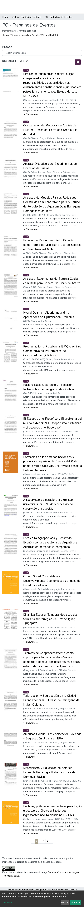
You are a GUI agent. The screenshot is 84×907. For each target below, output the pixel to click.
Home (5, 17)
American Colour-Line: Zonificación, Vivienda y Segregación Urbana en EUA (52, 736)
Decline (64, 902)
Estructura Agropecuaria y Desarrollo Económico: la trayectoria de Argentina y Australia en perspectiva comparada (50, 542)
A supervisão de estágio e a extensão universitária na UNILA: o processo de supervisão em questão (48, 504)
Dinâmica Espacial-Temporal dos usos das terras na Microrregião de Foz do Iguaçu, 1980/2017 (50, 619)
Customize (7, 902)
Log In (70, 6)
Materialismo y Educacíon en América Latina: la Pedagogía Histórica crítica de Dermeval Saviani (49, 772)
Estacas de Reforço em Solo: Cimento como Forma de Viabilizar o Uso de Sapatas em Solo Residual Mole (52, 245)
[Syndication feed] (78, 62)
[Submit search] (60, 7)
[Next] (51, 841)
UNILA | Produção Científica (26, 17)
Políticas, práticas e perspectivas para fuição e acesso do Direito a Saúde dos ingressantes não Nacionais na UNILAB (52, 810)
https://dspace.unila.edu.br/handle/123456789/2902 (30, 35)
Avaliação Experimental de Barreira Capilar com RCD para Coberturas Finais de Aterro (51, 281)
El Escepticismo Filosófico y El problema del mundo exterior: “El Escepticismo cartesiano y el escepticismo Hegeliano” (52, 423)
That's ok (75, 902)
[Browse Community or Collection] (42, 53)
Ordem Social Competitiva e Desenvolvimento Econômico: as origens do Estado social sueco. (52, 581)
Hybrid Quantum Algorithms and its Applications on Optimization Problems (48, 315)
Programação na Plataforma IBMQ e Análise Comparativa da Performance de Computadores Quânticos (52, 351)
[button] (64, 7)
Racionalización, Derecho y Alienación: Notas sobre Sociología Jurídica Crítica (48, 387)
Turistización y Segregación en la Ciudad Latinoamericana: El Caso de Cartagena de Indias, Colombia (51, 700)
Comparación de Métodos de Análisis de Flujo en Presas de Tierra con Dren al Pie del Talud (50, 130)
